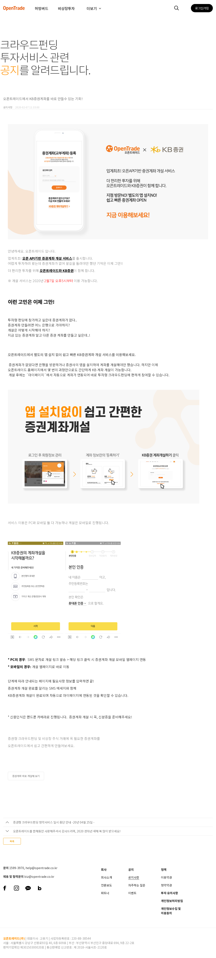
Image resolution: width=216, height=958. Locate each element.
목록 (12, 841)
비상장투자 (66, 8)
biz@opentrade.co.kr (39, 876)
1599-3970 (16, 868)
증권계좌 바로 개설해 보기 (26, 776)
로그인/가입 (202, 8)
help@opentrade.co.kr (41, 868)
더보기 (92, 8)
